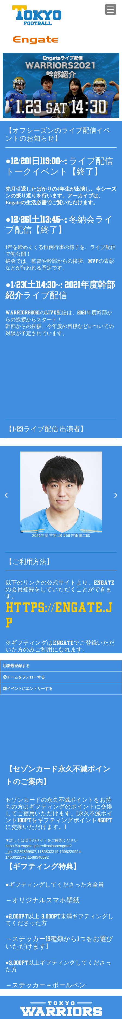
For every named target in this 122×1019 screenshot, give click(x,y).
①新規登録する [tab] (16, 666)
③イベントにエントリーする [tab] (27, 688)
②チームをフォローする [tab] (24, 677)
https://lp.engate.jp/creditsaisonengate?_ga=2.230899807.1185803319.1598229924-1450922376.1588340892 (43, 851)
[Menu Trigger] (110, 9)
